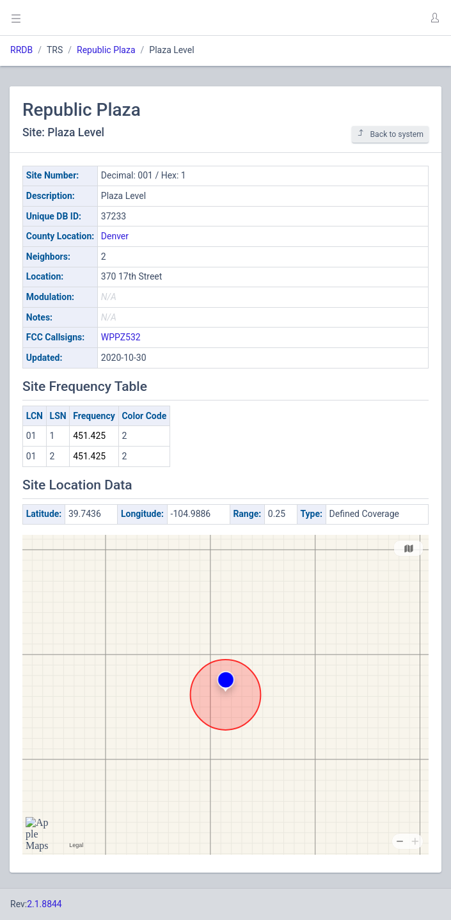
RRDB (21, 50)
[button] (434, 17)
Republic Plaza (106, 50)
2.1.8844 (44, 904)
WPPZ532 (121, 337)
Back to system (390, 134)
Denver (115, 236)
